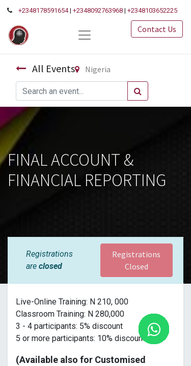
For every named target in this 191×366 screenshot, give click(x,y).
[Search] (137, 91)
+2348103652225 (152, 10)
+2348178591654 (43, 10)
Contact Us (157, 29)
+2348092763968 (98, 10)
